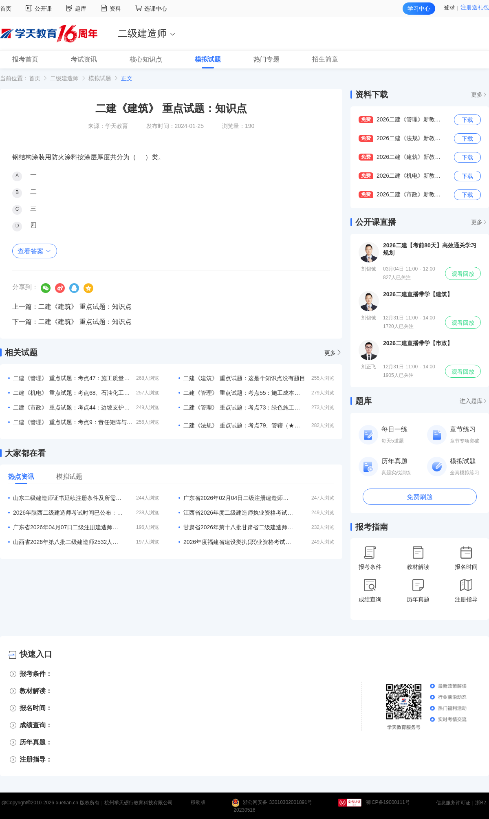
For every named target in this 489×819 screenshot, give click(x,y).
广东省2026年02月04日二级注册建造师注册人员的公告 (238, 498)
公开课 (40, 8)
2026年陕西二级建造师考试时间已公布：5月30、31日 (68, 512)
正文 (126, 78)
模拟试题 (99, 78)
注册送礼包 (474, 7)
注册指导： (36, 759)
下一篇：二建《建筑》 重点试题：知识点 (72, 321)
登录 (449, 7)
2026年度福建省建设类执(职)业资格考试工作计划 (238, 542)
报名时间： (36, 708)
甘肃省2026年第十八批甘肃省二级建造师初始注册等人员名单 (238, 527)
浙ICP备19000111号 (388, 803)
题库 (77, 8)
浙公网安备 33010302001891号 (277, 803)
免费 (366, 119)
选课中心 (151, 8)
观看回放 (463, 274)
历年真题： (36, 742)
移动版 (198, 803)
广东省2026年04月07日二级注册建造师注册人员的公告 (68, 527)
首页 (5, 8)
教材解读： (36, 690)
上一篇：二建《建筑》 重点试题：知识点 (72, 306)
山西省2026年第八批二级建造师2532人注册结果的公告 (68, 542)
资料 (112, 8)
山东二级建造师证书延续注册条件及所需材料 (68, 498)
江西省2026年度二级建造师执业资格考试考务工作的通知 (238, 512)
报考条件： (36, 673)
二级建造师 (64, 78)
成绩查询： (36, 725)
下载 (467, 120)
